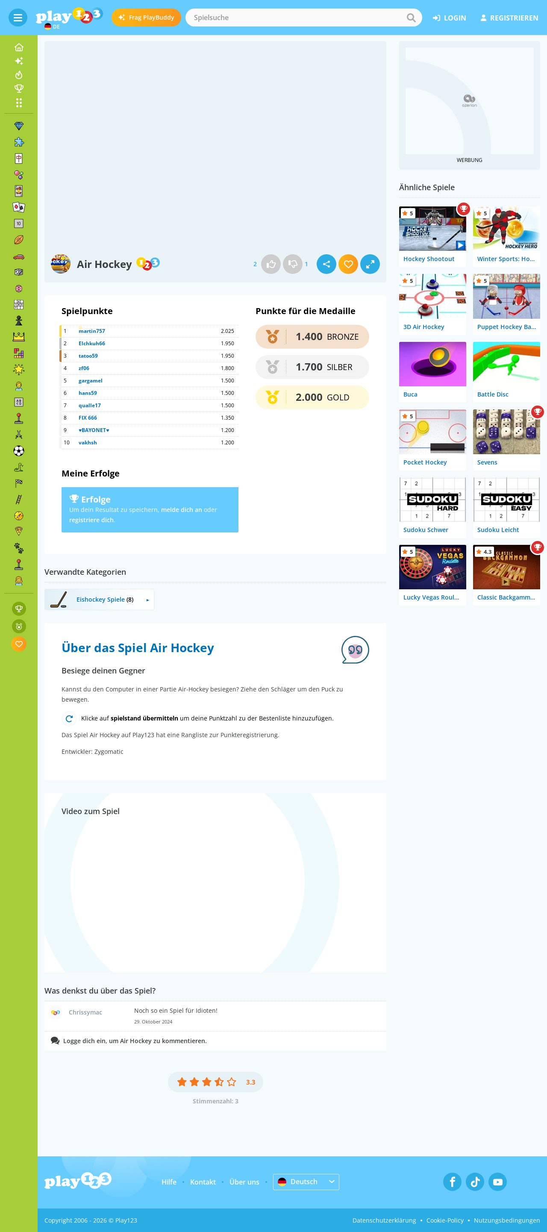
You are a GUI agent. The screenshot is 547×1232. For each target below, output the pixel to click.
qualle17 (90, 405)
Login (449, 18)
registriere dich (91, 520)
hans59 (88, 393)
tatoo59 (88, 355)
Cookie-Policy (445, 1220)
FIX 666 (88, 417)
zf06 (84, 368)
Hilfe (169, 1182)
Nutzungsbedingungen (507, 1220)
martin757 (92, 331)
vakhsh (88, 442)
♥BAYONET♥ (94, 430)
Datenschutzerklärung (384, 1220)
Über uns (244, 1182)
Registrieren (509, 18)
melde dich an (181, 510)
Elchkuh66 (92, 343)
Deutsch (298, 1181)
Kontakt (203, 1182)
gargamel (91, 380)
